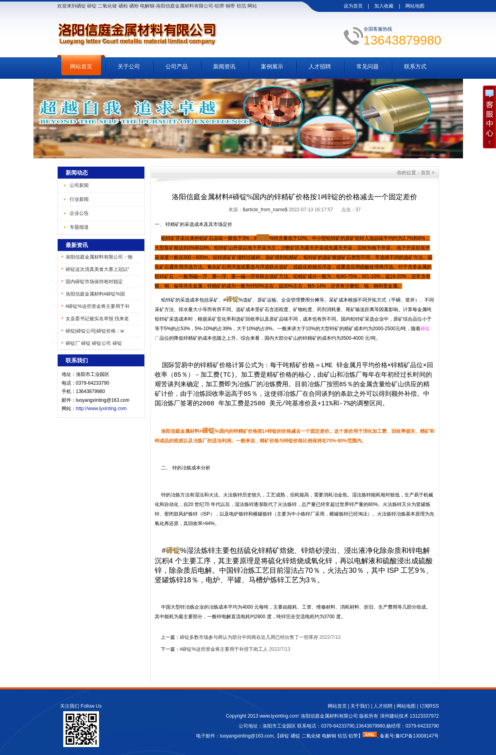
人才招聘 (320, 66)
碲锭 (284, 736)
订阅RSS (429, 706)
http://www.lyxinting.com (101, 408)
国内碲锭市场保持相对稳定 (94, 281)
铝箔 (342, 736)
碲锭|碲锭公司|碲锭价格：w (95, 331)
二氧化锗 (311, 736)
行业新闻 (79, 199)
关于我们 (360, 706)
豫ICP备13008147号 (417, 736)
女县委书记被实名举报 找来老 (97, 318)
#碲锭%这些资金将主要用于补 (98, 306)
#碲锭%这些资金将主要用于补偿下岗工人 (224, 649)
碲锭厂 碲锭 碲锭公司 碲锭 (94, 343)
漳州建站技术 (394, 716)
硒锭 (295, 736)
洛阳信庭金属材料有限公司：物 (99, 257)
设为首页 (353, 6)
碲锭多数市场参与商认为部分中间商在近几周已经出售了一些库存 (249, 637)
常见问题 (367, 66)
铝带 (353, 736)
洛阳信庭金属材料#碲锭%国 (95, 294)
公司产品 (176, 66)
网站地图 (414, 6)
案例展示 (272, 66)
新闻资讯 (224, 66)
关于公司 (129, 66)
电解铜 (329, 736)
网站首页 (81, 66)
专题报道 (79, 227)
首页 (425, 172)
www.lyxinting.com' (280, 716)
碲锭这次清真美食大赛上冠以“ (97, 269)
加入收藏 (383, 6)
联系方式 (415, 66)
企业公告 (79, 213)
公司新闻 (79, 185)
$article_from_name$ (265, 209)
